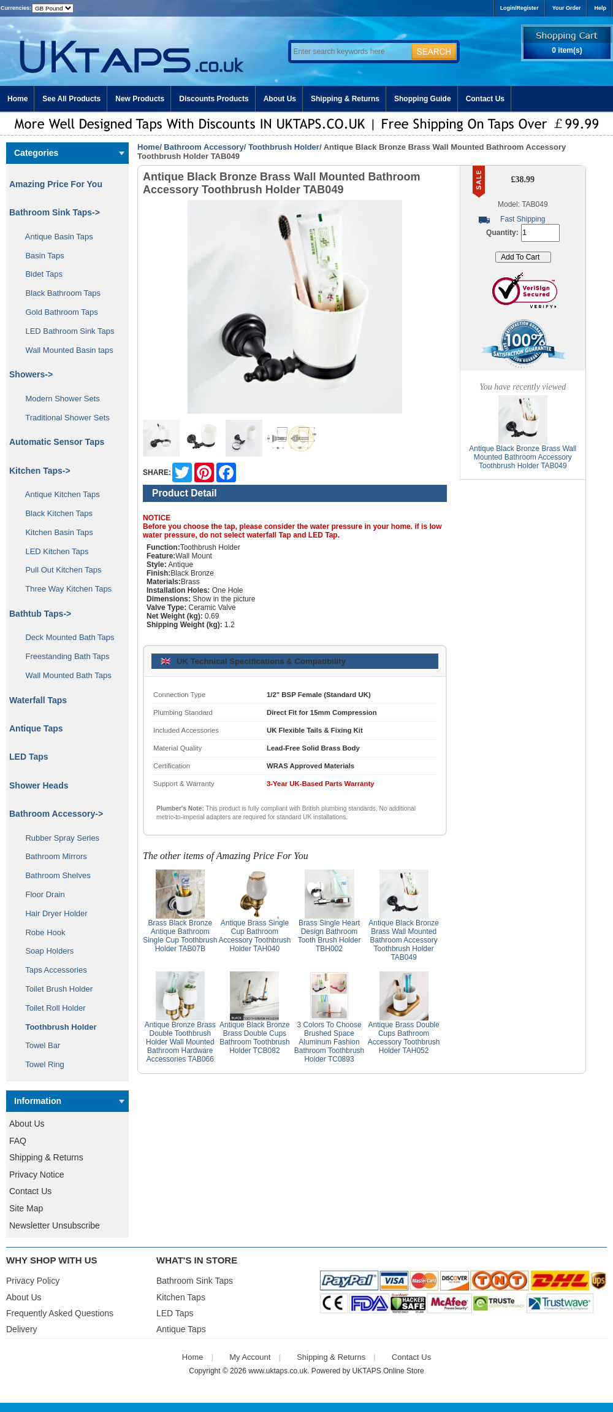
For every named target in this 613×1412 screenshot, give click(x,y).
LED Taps (28, 757)
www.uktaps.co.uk (277, 1371)
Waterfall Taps (38, 700)
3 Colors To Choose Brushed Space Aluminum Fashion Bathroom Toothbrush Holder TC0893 (329, 1041)
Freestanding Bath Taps (63, 656)
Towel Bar (38, 1045)
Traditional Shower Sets (63, 417)
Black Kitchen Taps (55, 513)
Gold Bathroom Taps (57, 312)
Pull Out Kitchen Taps (59, 569)
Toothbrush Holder (283, 147)
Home (17, 99)
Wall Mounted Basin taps (65, 350)
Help (600, 8)
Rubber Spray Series (58, 838)
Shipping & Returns (345, 99)
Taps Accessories (52, 969)
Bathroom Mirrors (52, 856)
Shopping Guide (422, 99)
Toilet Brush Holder (55, 988)
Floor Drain (41, 894)
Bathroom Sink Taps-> (54, 212)
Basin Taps (40, 255)
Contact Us (485, 99)
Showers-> (31, 374)
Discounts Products (213, 99)
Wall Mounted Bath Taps (64, 675)
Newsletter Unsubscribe (54, 1225)
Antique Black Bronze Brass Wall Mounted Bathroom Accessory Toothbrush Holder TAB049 (403, 940)
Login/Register (519, 8)
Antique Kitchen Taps (58, 494)
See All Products (71, 99)
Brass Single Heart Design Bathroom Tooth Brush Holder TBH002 (329, 936)
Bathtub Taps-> (40, 614)
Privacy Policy (32, 1281)
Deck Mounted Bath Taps (65, 637)
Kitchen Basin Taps (55, 532)
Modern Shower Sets (58, 398)
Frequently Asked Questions (59, 1313)
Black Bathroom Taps (59, 293)
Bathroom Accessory (203, 147)
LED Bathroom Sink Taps (65, 331)
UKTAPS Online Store (388, 1371)
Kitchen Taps (180, 1297)
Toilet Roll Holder (51, 1008)
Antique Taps (36, 728)
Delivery (21, 1329)
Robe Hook (41, 932)
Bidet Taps (40, 274)
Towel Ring (40, 1064)
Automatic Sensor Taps (56, 442)
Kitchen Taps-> (39, 471)
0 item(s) (567, 50)
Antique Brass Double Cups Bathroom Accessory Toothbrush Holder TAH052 (404, 1037)
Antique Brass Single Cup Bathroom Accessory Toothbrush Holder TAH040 (254, 936)
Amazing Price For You (55, 184)
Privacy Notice (36, 1174)
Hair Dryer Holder (52, 913)
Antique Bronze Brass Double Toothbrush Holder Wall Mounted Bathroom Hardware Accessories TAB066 (180, 1041)
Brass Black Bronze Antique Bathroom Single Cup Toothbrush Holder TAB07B (180, 936)
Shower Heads (38, 785)
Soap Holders (45, 950)
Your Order (566, 8)
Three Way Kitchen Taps (64, 588)
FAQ (17, 1141)
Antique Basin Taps (55, 236)
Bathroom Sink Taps (194, 1281)
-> (56, 814)
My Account (249, 1357)
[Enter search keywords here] (349, 51)
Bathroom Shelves (54, 875)
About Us (280, 99)
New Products (139, 99)
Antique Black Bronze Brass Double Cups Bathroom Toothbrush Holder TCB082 (254, 1037)
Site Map (26, 1208)
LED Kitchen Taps (53, 551)
